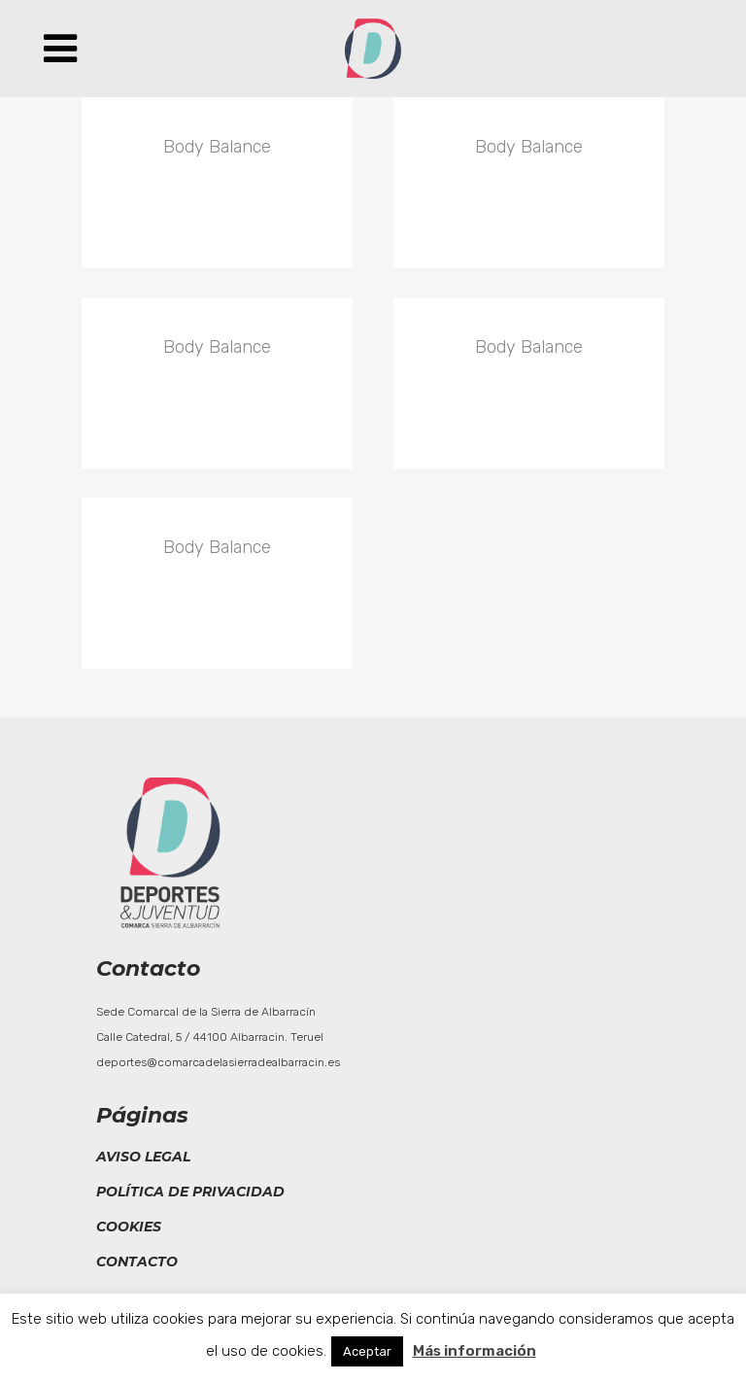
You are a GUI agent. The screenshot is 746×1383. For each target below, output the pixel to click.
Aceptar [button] (367, 1351)
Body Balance (217, 146)
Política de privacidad (190, 1191)
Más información (474, 1351)
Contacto (137, 1261)
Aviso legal (143, 1156)
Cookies (128, 1226)
